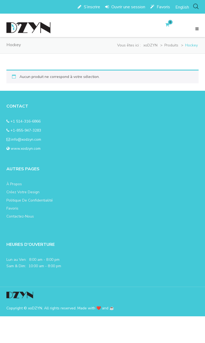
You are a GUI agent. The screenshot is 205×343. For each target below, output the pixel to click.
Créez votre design (23, 192)
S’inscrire (89, 7)
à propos (14, 184)
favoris (12, 208)
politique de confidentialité (29, 200)
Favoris (160, 7)
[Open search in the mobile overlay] (196, 6)
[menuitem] (182, 7)
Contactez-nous (20, 216)
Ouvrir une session (125, 7)
